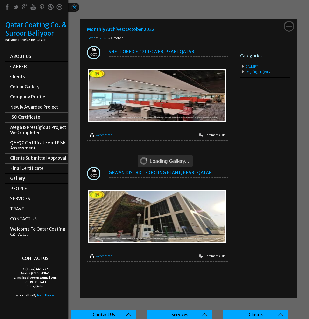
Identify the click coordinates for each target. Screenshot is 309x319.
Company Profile (27, 97)
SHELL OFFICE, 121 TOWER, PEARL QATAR (151, 51)
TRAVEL (18, 208)
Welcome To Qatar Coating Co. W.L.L (38, 231)
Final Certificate (26, 168)
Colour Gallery (25, 86)
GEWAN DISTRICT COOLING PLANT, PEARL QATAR (160, 172)
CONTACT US (23, 219)
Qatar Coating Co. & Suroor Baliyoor (36, 29)
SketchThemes (45, 295)
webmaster (104, 135)
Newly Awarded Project (34, 107)
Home (91, 38)
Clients (17, 76)
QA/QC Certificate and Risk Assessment (38, 145)
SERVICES (20, 198)
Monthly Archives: (120, 29)
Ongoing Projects (258, 72)
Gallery (17, 178)
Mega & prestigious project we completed (38, 130)
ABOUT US (20, 56)
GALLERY (252, 66)
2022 (103, 38)
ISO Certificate (25, 117)
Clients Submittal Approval (38, 158)
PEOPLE (18, 188)
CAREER (18, 66)
